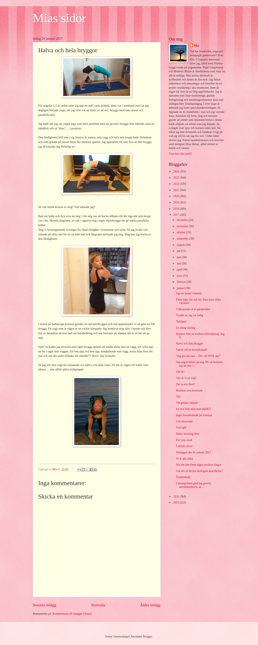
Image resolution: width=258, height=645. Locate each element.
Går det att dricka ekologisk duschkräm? (199, 471)
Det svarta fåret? (185, 384)
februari (181, 281)
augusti (181, 244)
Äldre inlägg (150, 605)
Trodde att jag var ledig (189, 315)
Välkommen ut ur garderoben (193, 309)
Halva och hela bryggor (189, 343)
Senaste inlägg (44, 605)
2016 (176, 496)
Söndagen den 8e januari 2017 (193, 452)
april (180, 269)
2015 (176, 502)
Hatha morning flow (187, 433)
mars (180, 275)
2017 (176, 214)
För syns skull (184, 440)
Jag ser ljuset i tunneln (189, 293)
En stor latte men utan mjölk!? (193, 408)
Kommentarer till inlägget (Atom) (72, 613)
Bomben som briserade (189, 390)
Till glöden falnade (187, 402)
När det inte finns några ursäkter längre (198, 464)
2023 (176, 177)
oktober (181, 232)
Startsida (98, 605)
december (183, 220)
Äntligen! (181, 321)
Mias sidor (59, 18)
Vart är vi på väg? (186, 378)
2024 (176, 171)
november (183, 226)
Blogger (147, 636)
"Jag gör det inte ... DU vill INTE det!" (198, 356)
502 (178, 396)
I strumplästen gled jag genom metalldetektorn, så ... (193, 485)
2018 (176, 208)
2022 (176, 183)
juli (179, 250)
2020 (176, 196)
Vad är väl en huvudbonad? (191, 349)
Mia (196, 45)
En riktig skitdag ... (187, 327)
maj (179, 263)
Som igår (181, 427)
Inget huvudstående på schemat (194, 415)
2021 (176, 190)
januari (181, 288)
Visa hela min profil (180, 153)
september (183, 238)
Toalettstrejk (183, 477)
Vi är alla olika (184, 458)
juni (179, 257)
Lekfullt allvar (184, 446)
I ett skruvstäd (184, 421)
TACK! (180, 371)
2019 (176, 202)
